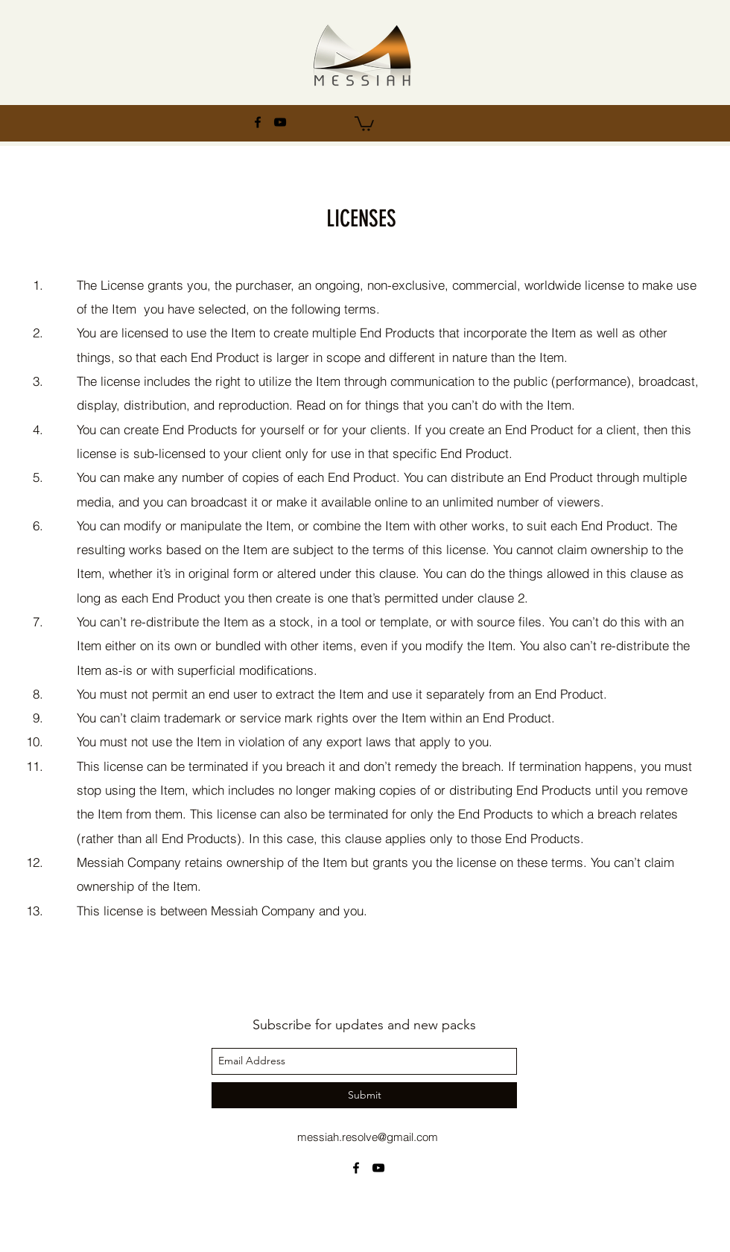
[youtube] (280, 122)
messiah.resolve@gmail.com (367, 1137)
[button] (364, 123)
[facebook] (257, 122)
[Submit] (364, 1095)
